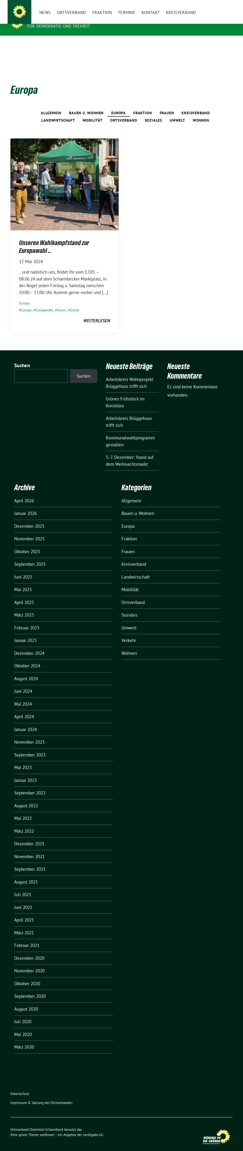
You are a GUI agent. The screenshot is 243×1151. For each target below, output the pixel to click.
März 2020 (24, 1039)
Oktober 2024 (27, 658)
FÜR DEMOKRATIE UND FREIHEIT (58, 26)
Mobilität (93, 112)
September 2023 (30, 747)
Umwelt (177, 112)
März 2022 (24, 824)
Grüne (74, 302)
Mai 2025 (23, 582)
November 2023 (29, 734)
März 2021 (24, 925)
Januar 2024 (25, 722)
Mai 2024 (23, 696)
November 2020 (29, 963)
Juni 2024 (23, 684)
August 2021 (26, 874)
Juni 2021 (23, 900)
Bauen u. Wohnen (86, 105)
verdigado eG (93, 1127)
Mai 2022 (23, 811)
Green (61, 302)
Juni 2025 (23, 569)
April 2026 (24, 493)
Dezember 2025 (29, 519)
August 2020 (26, 1001)
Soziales (153, 112)
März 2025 (24, 607)
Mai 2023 (23, 760)
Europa (118, 105)
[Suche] (217, 4)
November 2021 (29, 849)
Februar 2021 (26, 938)
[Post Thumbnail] (64, 176)
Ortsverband (123, 112)
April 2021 (24, 912)
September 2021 (30, 862)
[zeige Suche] (224, 4)
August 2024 (26, 671)
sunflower (47, 1127)
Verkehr (129, 633)
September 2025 (30, 557)
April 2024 (24, 709)
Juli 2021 (22, 887)
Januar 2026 (25, 506)
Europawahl (44, 302)
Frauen (167, 105)
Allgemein (51, 105)
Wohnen (201, 112)
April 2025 (24, 595)
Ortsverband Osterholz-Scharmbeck (75, 19)
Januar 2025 (25, 633)
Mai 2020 (23, 1027)
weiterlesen (96, 313)
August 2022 (26, 798)
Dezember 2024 (29, 646)
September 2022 (30, 785)
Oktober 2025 (27, 544)
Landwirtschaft (58, 112)
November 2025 (29, 531)
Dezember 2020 (29, 951)
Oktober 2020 (27, 976)
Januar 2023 (25, 773)
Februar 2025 (26, 620)
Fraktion (142, 105)
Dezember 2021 (29, 836)
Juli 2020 (22, 1014)
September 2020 (30, 989)
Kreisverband (196, 105)
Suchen (22, 358)
